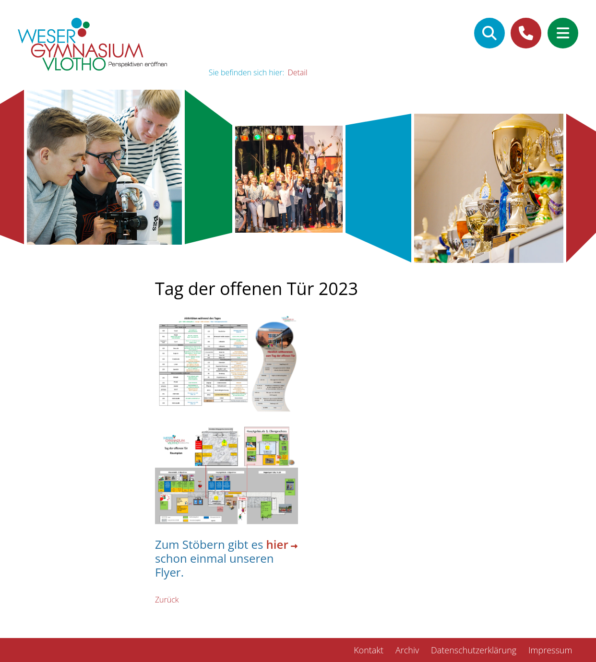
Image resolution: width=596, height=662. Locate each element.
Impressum (550, 650)
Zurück (167, 599)
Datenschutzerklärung (473, 650)
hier (277, 545)
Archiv (407, 650)
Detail (297, 72)
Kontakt (368, 650)
